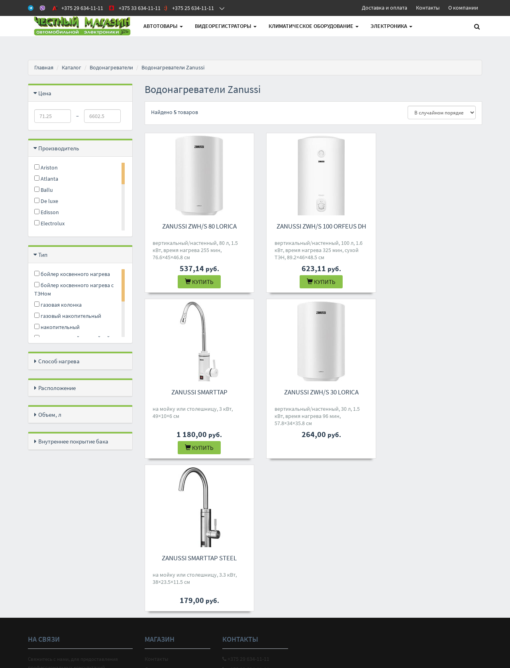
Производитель (58, 148)
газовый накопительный (67, 315)
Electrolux (49, 223)
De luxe (46, 201)
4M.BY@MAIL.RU (244, 530)
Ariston (46, 167)
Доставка (156, 510)
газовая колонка (58, 304)
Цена (44, 93)
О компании (463, 7)
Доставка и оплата (384, 7)
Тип (42, 254)
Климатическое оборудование (314, 26)
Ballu (43, 189)
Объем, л (49, 414)
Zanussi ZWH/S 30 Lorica (196, 392)
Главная (43, 67)
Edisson (46, 212)
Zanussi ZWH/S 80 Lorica (196, 226)
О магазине (159, 520)
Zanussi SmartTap (430, 226)
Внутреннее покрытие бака (73, 441)
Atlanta (46, 178)
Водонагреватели (111, 67)
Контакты (427, 7)
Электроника (391, 26)
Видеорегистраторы (226, 26)
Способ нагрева (59, 361)
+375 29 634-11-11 (245, 499)
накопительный (57, 327)
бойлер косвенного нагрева (72, 274)
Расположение (57, 388)
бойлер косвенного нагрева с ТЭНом (74, 289)
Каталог (71, 67)
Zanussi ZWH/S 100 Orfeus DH (313, 226)
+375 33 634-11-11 (245, 510)
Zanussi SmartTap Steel (313, 392)
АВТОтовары (163, 26)
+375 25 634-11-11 (245, 520)
